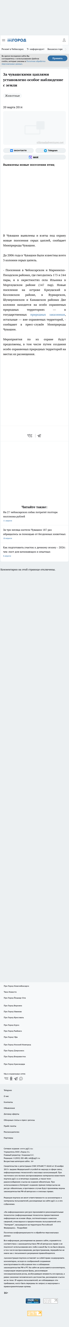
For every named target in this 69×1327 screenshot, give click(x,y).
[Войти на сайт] (64, 40)
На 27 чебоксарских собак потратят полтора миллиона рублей (34, 516)
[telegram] (40, 435)
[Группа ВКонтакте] (18, 150)
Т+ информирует (35, 49)
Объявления (9, 1108)
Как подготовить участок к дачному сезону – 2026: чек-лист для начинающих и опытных (34, 552)
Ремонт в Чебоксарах (13, 49)
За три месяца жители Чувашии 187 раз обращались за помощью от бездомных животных (34, 534)
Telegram (8, 1090)
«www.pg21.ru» (26, 1148)
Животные (12, 96)
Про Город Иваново (13, 1011)
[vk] (30, 435)
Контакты (8, 1102)
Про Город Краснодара (14, 1064)
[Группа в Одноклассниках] (11, 1078)
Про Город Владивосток (15, 1056)
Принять (57, 58)
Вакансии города (56, 49)
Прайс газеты (10, 1126)
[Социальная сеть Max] (34, 157)
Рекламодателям (11, 1132)
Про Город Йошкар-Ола (15, 998)
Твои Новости (10, 992)
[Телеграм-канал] (50, 150)
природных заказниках (47, 314)
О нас (6, 1096)
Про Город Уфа (11, 1037)
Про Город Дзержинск (14, 1050)
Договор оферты (11, 1114)
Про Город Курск (11, 1025)
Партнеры (8, 1138)
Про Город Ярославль (14, 1017)
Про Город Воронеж (13, 1005)
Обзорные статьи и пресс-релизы (19, 1120)
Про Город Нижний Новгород (17, 1044)
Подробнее (22, 1228)
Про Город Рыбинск (13, 1031)
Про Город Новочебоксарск (16, 986)
